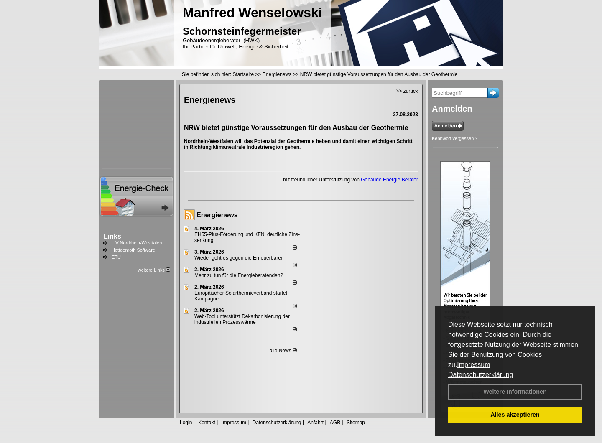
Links (112, 236)
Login (186, 422)
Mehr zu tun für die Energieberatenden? (238, 275)
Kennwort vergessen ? (454, 138)
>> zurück (407, 91)
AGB (335, 422)
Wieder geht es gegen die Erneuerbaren (238, 258)
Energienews (217, 215)
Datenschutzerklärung (480, 374)
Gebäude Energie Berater (389, 180)
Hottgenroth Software (133, 249)
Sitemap (356, 422)
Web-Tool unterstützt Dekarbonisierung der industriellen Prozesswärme (242, 319)
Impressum (473, 364)
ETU (116, 257)
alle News (283, 351)
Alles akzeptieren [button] (515, 414)
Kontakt (206, 422)
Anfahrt (315, 422)
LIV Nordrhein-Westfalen (137, 242)
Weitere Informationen (515, 391)
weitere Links (154, 269)
